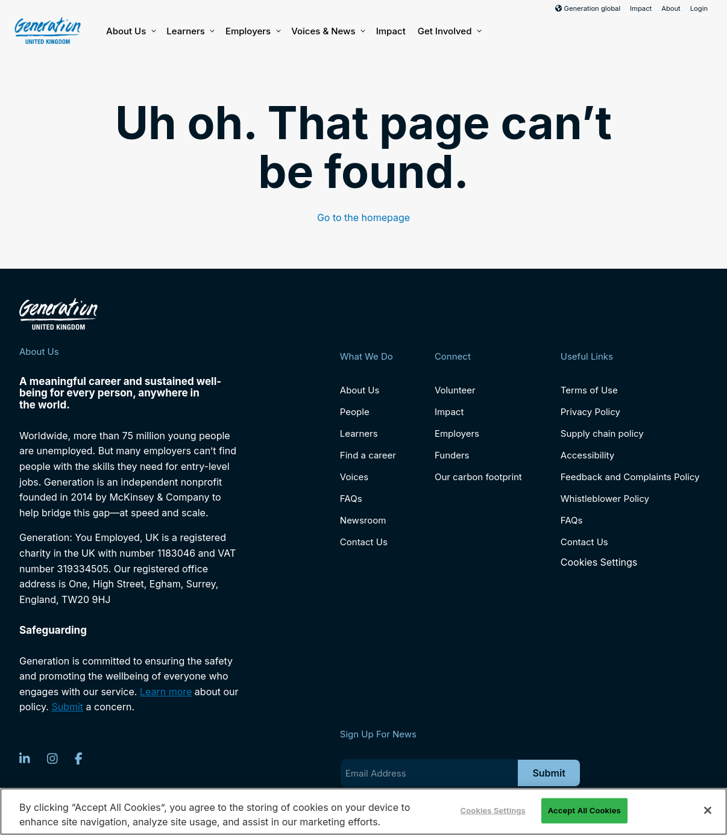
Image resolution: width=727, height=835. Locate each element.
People (355, 412)
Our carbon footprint (478, 477)
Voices (354, 477)
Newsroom (363, 520)
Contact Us (364, 542)
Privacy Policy (590, 412)
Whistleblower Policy (605, 498)
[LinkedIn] (24, 758)
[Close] (707, 810)
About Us (130, 31)
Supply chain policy (602, 433)
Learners (189, 31)
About (671, 8)
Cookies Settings (599, 562)
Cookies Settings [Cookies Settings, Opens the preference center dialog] (493, 810)
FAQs (351, 498)
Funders (452, 455)
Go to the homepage (363, 217)
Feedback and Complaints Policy (630, 477)
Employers (252, 31)
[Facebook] (79, 758)
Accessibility (587, 455)
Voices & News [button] (327, 31)
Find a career (368, 455)
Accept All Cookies (584, 810)
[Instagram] (52, 758)
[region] (363, 811)
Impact (641, 8)
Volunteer (455, 390)
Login (699, 8)
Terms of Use (589, 390)
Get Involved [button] (449, 31)
